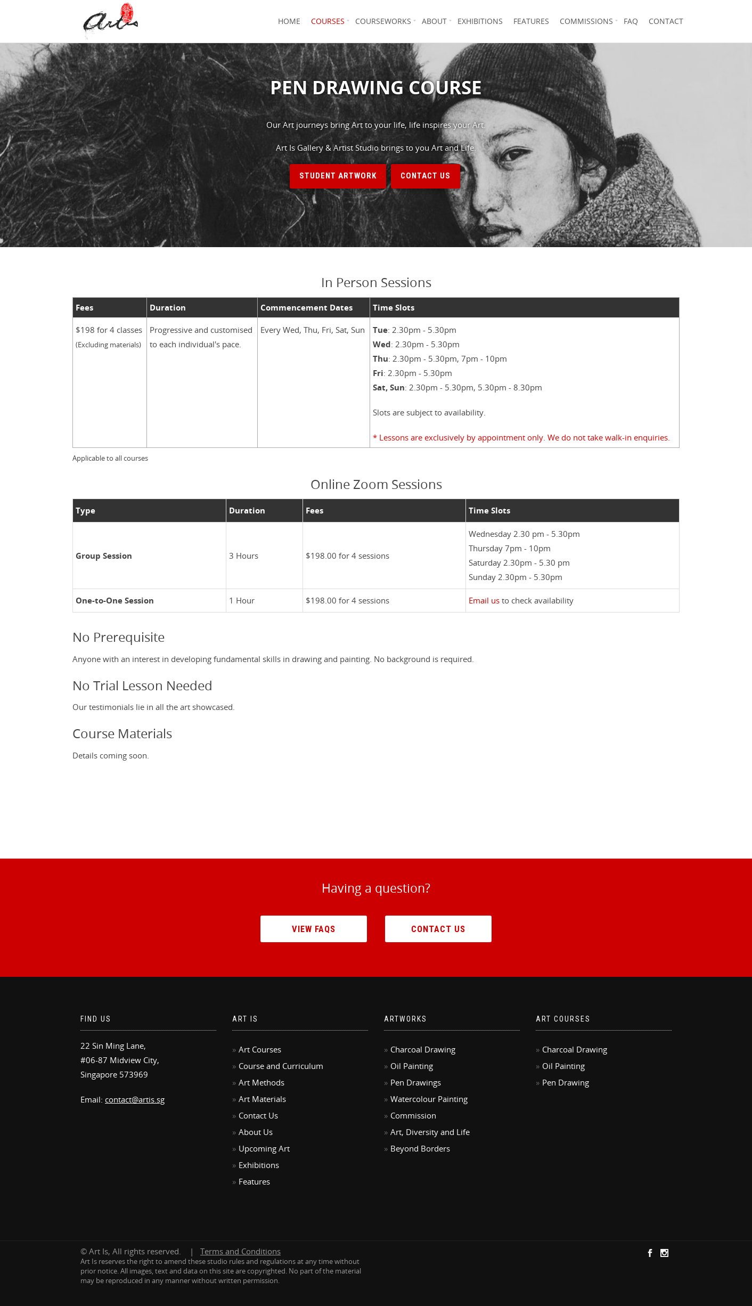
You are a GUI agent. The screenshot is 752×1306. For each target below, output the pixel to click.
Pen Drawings (415, 1082)
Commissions (586, 21)
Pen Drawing (565, 1082)
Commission (413, 1115)
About (434, 21)
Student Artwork (338, 176)
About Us (256, 1132)
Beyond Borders (420, 1148)
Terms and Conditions (240, 1251)
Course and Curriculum (281, 1065)
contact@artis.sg (135, 1099)
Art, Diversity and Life (430, 1132)
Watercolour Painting (429, 1098)
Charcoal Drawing (422, 1049)
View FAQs (314, 929)
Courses (328, 21)
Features (531, 21)
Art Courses (260, 1049)
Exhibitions (480, 21)
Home (289, 21)
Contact (666, 21)
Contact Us (425, 176)
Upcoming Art (264, 1148)
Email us (484, 600)
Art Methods (261, 1082)
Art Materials (262, 1098)
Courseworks (383, 21)
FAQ (631, 21)
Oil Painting (411, 1065)
